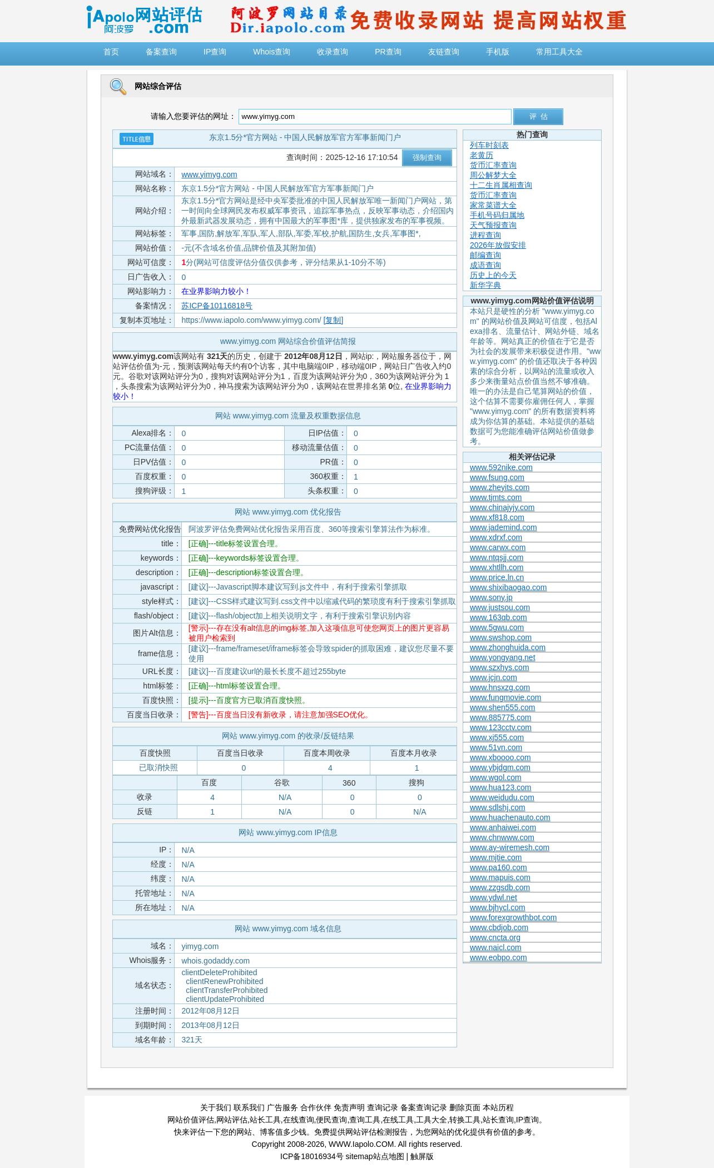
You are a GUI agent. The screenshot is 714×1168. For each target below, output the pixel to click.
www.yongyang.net (503, 657)
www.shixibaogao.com (508, 587)
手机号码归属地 (497, 215)
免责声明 (349, 1107)
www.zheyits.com (499, 487)
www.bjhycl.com (497, 907)
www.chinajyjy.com (502, 507)
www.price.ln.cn (497, 577)
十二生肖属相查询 (501, 185)
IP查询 (527, 1119)
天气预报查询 (493, 225)
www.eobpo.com (498, 957)
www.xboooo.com (500, 757)
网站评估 (231, 1119)
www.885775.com (501, 717)
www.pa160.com (498, 867)
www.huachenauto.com (510, 817)
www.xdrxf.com (496, 537)
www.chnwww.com (502, 837)
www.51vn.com (496, 747)
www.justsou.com (500, 607)
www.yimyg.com (209, 174)
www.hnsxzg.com (500, 687)
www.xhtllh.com (496, 567)
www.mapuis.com (500, 877)
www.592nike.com (501, 467)
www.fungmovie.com (505, 697)
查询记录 (382, 1107)
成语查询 (485, 265)
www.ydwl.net (493, 897)
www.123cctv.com (501, 727)
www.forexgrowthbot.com (513, 917)
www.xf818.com (497, 517)
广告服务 (282, 1107)
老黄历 (481, 155)
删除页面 (464, 1107)
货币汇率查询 (493, 165)
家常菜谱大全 (493, 205)
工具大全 (431, 1119)
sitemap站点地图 (375, 1156)
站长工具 (265, 1119)
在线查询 (298, 1119)
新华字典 (485, 285)
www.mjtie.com (496, 857)
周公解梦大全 (493, 175)
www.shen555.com (503, 707)
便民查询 (331, 1119)
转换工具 (464, 1119)
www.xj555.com (497, 737)
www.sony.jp (491, 597)
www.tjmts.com (496, 497)
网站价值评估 (190, 1119)
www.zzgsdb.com (500, 887)
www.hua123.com (501, 787)
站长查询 (498, 1119)
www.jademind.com (503, 527)
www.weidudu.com (502, 797)
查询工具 (364, 1119)
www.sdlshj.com (497, 807)
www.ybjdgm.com (500, 767)
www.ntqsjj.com (496, 557)
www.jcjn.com (493, 677)
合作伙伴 (315, 1107)
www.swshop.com (501, 637)
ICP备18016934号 (312, 1156)
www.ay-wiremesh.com (509, 847)
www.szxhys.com (499, 667)
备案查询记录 (423, 1107)
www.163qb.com (498, 617)
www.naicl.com (496, 947)
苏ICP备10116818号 (216, 305)
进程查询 (485, 235)
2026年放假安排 (498, 245)
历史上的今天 (493, 275)
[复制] (334, 320)
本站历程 (498, 1107)
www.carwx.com (497, 547)
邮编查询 (485, 255)
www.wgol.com (496, 777)
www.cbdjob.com (499, 927)
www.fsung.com (497, 477)
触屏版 (422, 1156)
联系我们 (249, 1107)
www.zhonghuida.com (508, 647)
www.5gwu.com (497, 627)
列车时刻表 (489, 145)
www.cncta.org (495, 937)
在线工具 (398, 1119)
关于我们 (215, 1107)
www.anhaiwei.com (503, 827)
